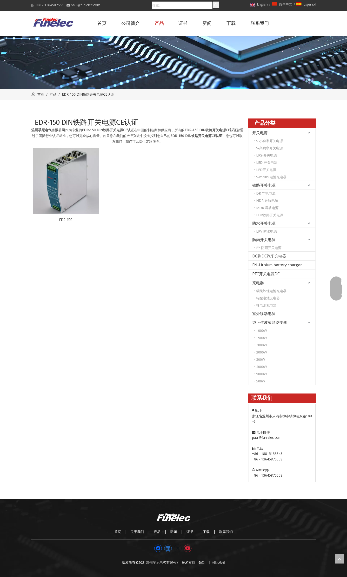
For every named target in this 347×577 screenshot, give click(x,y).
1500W (261, 337)
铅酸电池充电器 (268, 298)
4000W (261, 366)
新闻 (173, 531)
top (339, 559)
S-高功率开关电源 (269, 148)
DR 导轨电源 (265, 193)
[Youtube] (188, 548)
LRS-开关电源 (266, 155)
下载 (206, 531)
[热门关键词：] (216, 4)
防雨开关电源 (263, 239)
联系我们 (226, 531)
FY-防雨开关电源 (268, 247)
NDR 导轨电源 (267, 200)
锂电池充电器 (266, 305)
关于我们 (137, 531)
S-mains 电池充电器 (271, 177)
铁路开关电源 (263, 185)
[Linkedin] (168, 548)
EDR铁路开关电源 (269, 215)
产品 (157, 531)
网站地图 (218, 562)
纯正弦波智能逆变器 (269, 322)
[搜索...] (182, 5)
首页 (117, 531)
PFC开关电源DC (266, 273)
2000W (261, 345)
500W (260, 381)
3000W (261, 352)
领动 (203, 562)
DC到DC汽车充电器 (269, 256)
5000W (261, 374)
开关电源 (260, 132)
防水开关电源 (263, 223)
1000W (261, 330)
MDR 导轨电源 (267, 207)
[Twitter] (178, 548)
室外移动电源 (263, 313)
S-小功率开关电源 (269, 140)
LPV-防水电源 (266, 231)
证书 (190, 531)
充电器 (258, 282)
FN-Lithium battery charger (277, 265)
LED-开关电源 (266, 162)
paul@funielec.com (85, 5)
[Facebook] (158, 548)
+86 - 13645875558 (50, 5)
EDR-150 (66, 220)
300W (260, 359)
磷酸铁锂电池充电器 (271, 290)
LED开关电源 (266, 169)
